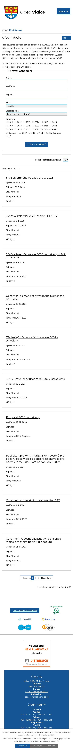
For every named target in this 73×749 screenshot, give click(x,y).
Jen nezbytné (37, 746)
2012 (19, 122)
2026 (37, 129)
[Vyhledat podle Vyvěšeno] (36, 89)
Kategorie (10, 119)
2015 (46, 122)
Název (9, 78)
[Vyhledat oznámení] (36, 144)
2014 (37, 122)
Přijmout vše (22, 746)
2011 (10, 122)
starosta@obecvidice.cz (36, 691)
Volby (42, 133)
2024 (19, 129)
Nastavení (51, 746)
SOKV (24, 133)
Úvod (4, 30)
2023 (10, 129)
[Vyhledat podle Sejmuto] (36, 97)
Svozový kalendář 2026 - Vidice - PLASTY (31, 216)
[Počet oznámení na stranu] (65, 160)
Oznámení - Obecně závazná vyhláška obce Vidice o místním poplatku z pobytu (33, 540)
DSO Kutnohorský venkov (25, 610)
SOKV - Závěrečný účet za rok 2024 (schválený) (35, 378)
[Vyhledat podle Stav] (36, 105)
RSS (66, 38)
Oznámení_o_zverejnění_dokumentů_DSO (33, 500)
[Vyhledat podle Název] (36, 81)
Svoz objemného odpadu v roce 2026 (29, 177)
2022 (54, 125)
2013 (28, 122)
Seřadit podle (12, 110)
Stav (8, 102)
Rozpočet (12, 133)
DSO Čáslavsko (50, 129)
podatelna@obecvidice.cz (36, 696)
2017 (10, 125)
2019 (28, 125)
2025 (28, 129)
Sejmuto (10, 94)
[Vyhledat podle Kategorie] (6, 122)
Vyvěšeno (10, 86)
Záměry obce (55, 133)
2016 (54, 122)
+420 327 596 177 (37, 686)
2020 (37, 125)
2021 (46, 125)
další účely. (51, 735)
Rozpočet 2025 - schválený (23, 417)
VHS (33, 133)
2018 (19, 125)
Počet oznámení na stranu (48, 159)
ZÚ (9, 136)
